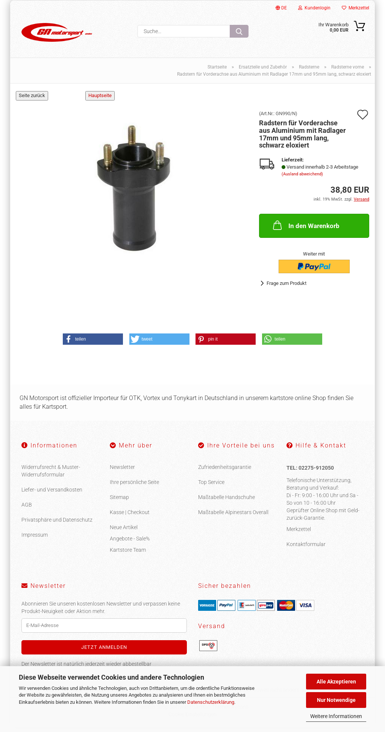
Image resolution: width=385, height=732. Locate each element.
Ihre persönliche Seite (134, 487)
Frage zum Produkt (286, 288)
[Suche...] (239, 31)
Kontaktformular (306, 549)
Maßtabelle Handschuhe (226, 502)
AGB (26, 509)
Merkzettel (355, 8)
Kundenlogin (314, 8)
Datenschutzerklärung (210, 702)
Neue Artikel (124, 532)
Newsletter (122, 472)
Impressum (34, 539)
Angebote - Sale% (130, 543)
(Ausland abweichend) (302, 178)
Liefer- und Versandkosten (51, 494)
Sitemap (119, 502)
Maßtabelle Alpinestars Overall (233, 517)
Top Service (211, 487)
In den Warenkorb (305, 229)
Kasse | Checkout (130, 517)
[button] (93, 343)
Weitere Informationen (336, 716)
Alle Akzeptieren (336, 682)
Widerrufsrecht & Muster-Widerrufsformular (50, 475)
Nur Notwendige (336, 700)
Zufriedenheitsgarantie (224, 472)
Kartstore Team (128, 554)
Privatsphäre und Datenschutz (56, 524)
